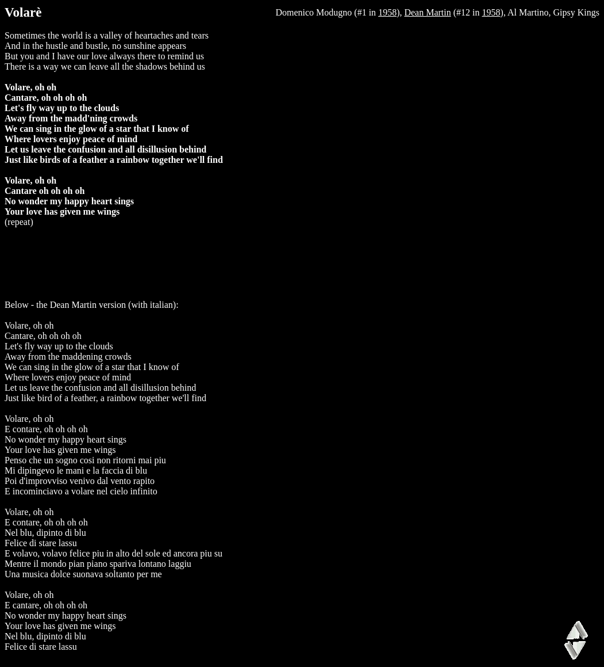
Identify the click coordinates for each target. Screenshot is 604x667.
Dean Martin (427, 12)
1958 (387, 12)
